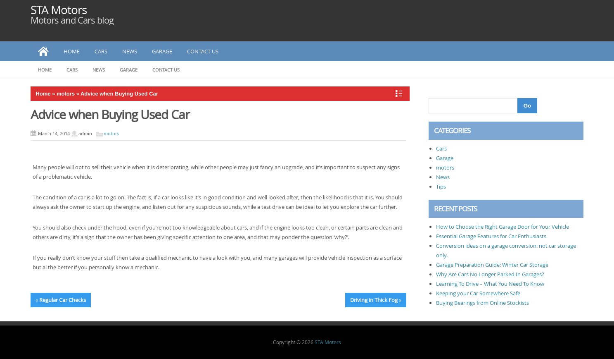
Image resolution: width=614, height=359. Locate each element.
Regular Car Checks (62, 300)
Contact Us (202, 51)
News (129, 51)
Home (72, 51)
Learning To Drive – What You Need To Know (490, 283)
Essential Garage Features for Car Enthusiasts (491, 236)
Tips (441, 186)
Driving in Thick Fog (374, 300)
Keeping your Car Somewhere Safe (478, 293)
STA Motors (59, 9)
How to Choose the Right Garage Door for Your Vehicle (502, 226)
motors (66, 94)
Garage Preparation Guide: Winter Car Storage (492, 264)
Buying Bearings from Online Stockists (482, 302)
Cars (101, 51)
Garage (162, 51)
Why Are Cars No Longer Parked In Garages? (490, 274)
